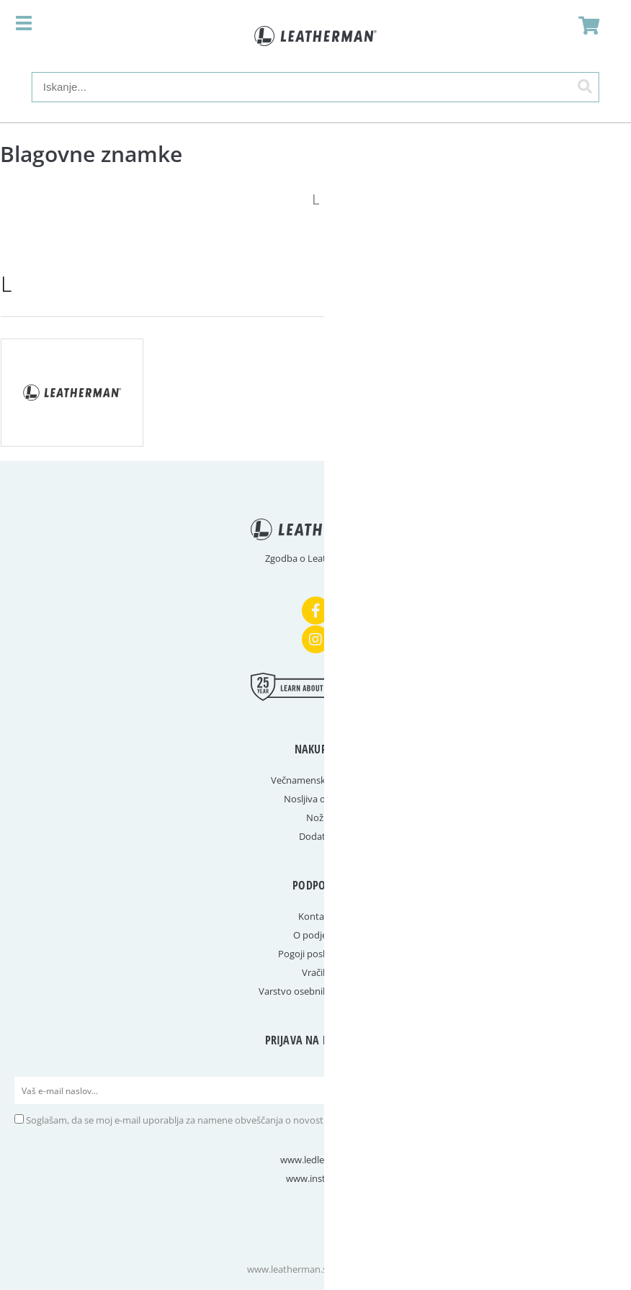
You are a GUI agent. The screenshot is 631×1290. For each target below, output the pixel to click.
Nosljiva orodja (316, 798)
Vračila (316, 972)
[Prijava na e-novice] (603, 1090)
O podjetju (316, 934)
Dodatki (316, 836)
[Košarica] (584, 25)
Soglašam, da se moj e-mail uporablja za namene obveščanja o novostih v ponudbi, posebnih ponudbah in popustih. (274, 1120)
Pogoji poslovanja (316, 953)
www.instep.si (315, 1178)
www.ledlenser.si (316, 1159)
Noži (316, 817)
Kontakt (315, 916)
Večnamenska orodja (316, 780)
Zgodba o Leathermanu (315, 558)
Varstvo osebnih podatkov (315, 991)
